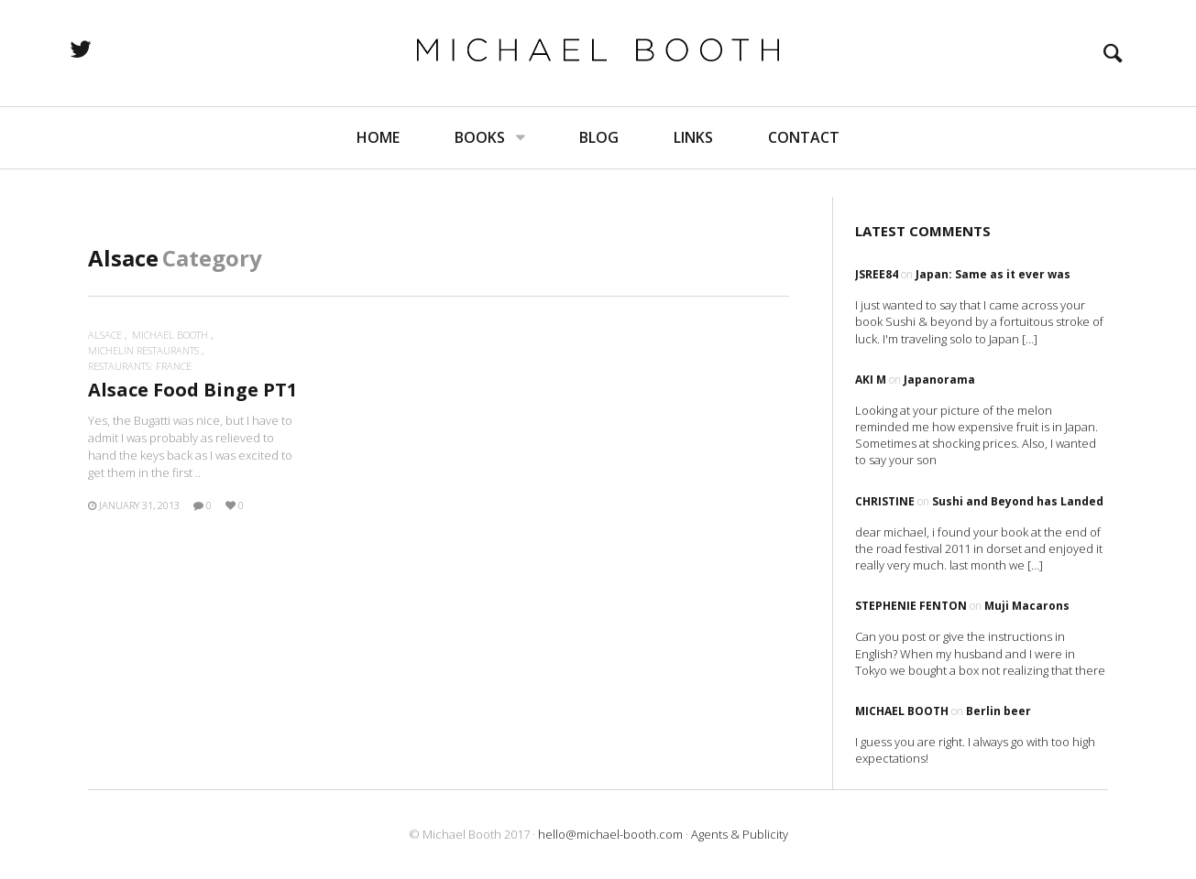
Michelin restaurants (143, 350)
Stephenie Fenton (911, 605)
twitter (132, 62)
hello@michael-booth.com (610, 834)
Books (480, 165)
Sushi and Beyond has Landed (1017, 501)
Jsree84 (876, 274)
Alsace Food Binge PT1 (192, 389)
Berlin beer (998, 711)
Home (378, 165)
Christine (885, 501)
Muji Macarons (1027, 605)
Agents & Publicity (739, 834)
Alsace (105, 335)
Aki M (870, 379)
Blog (599, 165)
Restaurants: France (140, 366)
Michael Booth (170, 335)
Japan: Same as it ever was (993, 274)
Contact (803, 165)
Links (693, 165)
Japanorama (939, 379)
